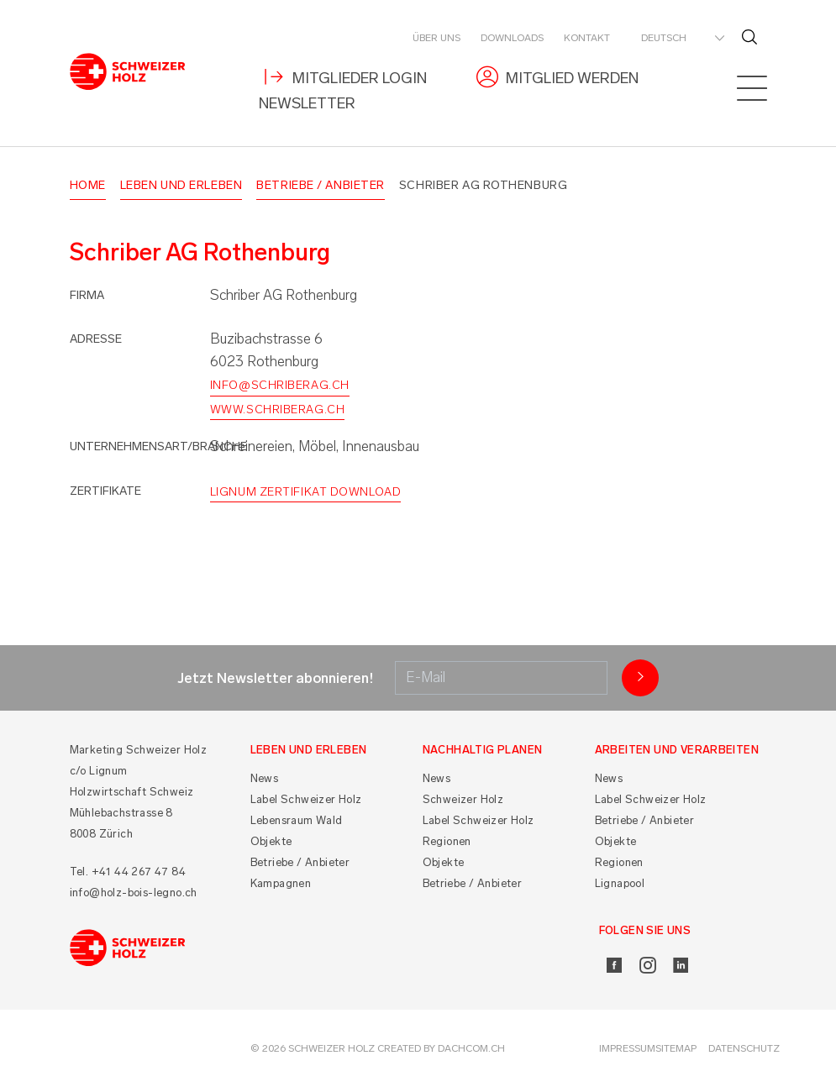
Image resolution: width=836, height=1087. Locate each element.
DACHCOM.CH (471, 1048)
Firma (87, 295)
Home (88, 185)
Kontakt (587, 38)
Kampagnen (281, 883)
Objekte (271, 841)
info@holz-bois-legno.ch (133, 892)
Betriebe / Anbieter (320, 185)
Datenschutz (744, 1048)
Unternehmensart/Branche (158, 446)
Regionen (447, 841)
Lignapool (620, 883)
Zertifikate (105, 491)
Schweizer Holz (463, 799)
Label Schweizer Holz (306, 799)
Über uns (436, 38)
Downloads (512, 38)
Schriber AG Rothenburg (483, 185)
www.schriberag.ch (277, 409)
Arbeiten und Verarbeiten (677, 749)
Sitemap (676, 1048)
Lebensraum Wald (296, 820)
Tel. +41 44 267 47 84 (128, 871)
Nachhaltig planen (483, 749)
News (264, 778)
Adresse (96, 339)
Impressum (627, 1048)
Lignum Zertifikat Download (306, 492)
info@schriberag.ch (280, 385)
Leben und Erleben (181, 185)
